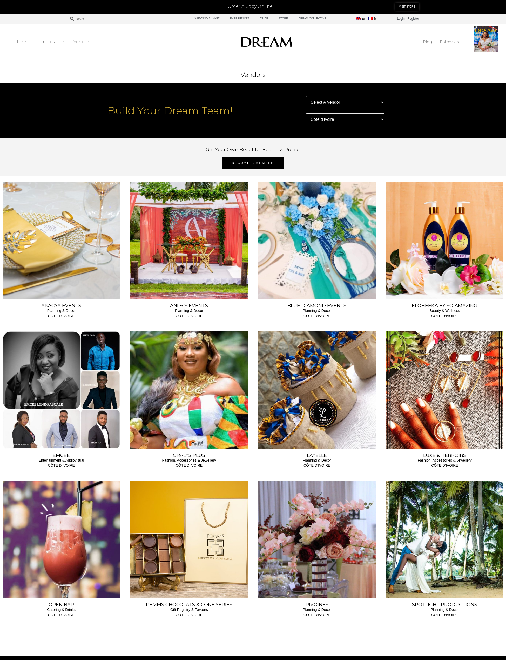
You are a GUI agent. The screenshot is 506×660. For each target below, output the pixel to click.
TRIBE (264, 18)
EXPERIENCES (240, 18)
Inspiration (54, 41)
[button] (407, 7)
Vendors (85, 41)
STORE (283, 18)
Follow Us (452, 41)
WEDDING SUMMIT (207, 18)
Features (21, 41)
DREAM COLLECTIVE (312, 18)
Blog (427, 41)
